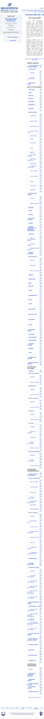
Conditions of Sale (23, 708)
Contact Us (17, 707)
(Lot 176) (41, 219)
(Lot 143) (41, 152)
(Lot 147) (41, 164)
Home (23, 10)
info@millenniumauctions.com (19, 713)
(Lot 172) (41, 208)
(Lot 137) (41, 136)
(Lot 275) (41, 300)
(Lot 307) (41, 334)
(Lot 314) (41, 348)
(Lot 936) (41, 687)
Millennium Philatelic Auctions (29, 714)
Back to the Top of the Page (34, 697)
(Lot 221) (41, 249)
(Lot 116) (41, 104)
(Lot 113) (41, 96)
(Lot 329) (41, 371)
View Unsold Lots (11, 21)
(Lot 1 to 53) (41, 66)
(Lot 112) (41, 93)
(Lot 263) (41, 275)
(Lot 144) (41, 155)
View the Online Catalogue (11, 18)
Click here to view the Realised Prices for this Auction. (35, 59)
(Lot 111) (41, 90)
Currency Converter (36, 708)
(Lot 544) (41, 505)
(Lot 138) (41, 139)
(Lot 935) (41, 684)
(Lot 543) (41, 502)
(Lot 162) (41, 186)
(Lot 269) (41, 286)
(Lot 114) (41, 98)
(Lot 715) (41, 619)
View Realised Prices (11, 19)
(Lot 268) (41, 283)
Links (42, 707)
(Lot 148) (41, 167)
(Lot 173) (41, 210)
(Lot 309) (41, 340)
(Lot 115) (41, 101)
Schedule (26, 10)
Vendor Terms (29, 707)
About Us (29, 11)
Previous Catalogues (13, 37)
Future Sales (13, 40)
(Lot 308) (41, 337)
